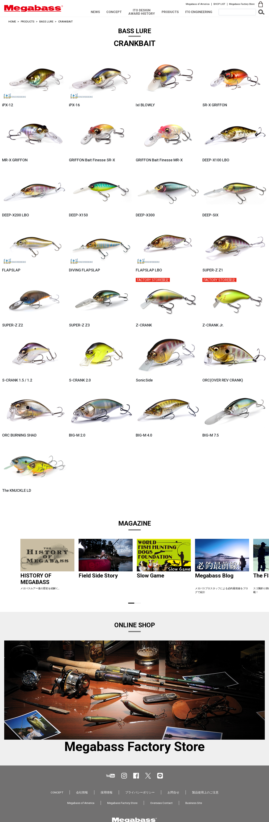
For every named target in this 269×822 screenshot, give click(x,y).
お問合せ (173, 792)
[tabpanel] (47, 568)
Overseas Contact (161, 803)
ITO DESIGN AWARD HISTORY (141, 11)
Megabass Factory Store (241, 4)
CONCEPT (114, 12)
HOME (12, 21)
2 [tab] (138, 603)
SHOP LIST (219, 4)
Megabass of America (198, 4)
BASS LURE (46, 21)
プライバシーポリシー (140, 792)
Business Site (193, 803)
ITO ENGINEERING (198, 12)
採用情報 (106, 792)
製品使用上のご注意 (205, 792)
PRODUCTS (170, 12)
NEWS (95, 12)
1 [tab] (131, 603)
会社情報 (82, 792)
